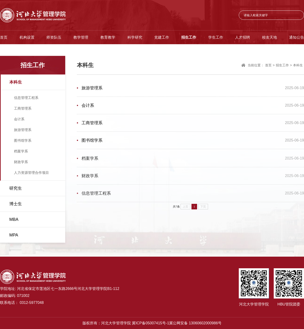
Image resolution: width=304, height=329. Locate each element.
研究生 (15, 188)
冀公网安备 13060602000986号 (195, 323)
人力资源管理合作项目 (31, 173)
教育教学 (107, 37)
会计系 (19, 119)
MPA (13, 235)
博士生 (15, 204)
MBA (13, 220)
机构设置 (27, 37)
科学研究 (134, 37)
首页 (3, 37)
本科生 (15, 82)
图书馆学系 (22, 141)
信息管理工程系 (26, 98)
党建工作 (161, 37)
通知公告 (296, 37)
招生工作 (188, 37)
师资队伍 (53, 37)
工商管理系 (22, 109)
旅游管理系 (22, 130)
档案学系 (21, 152)
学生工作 (215, 37)
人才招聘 (242, 37)
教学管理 (80, 37)
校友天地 (269, 37)
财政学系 (21, 162)
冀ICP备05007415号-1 (150, 323)
